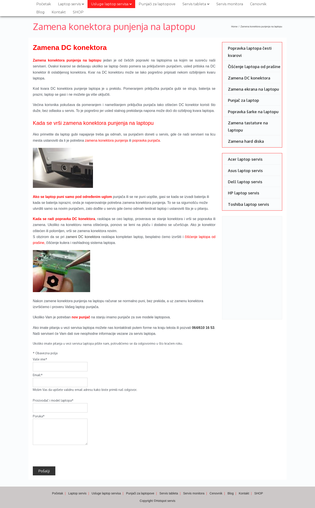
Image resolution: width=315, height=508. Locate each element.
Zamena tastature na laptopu (248, 126)
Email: (38, 375)
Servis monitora (229, 4)
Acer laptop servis (245, 159)
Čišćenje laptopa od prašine (254, 66)
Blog (40, 12)
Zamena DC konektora (249, 78)
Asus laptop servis (245, 170)
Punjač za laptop (243, 100)
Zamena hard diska (246, 141)
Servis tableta (194, 4)
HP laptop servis (243, 192)
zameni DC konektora (83, 237)
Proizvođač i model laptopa (53, 400)
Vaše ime (40, 359)
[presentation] (66, 454)
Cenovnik (258, 4)
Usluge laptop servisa (109, 4)
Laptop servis (69, 4)
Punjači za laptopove (157, 4)
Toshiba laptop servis (248, 204)
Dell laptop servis (245, 181)
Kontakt (59, 12)
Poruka (39, 416)
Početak (43, 4)
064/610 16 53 (203, 328)
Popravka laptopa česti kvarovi (250, 52)
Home (234, 26)
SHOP (78, 12)
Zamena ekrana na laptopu (253, 89)
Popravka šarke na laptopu (253, 111)
